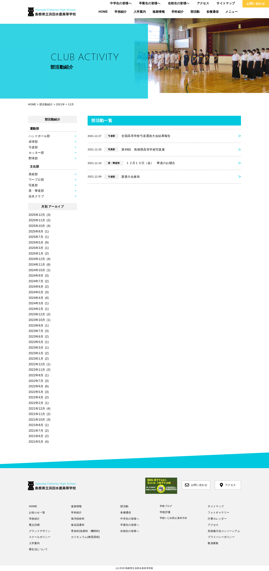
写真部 (33, 185)
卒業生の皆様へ (149, 3)
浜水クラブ (36, 196)
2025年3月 (36, 247)
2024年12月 (37, 259)
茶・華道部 (36, 190)
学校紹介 (121, 11)
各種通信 (212, 11)
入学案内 (140, 11)
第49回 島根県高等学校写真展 (126, 149)
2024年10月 (37, 270)
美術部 (33, 174)
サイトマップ (226, 3)
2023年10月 (37, 320)
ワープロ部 (36, 179)
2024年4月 (36, 297)
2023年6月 (36, 336)
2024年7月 (36, 281)
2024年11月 (37, 264)
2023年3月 (36, 347)
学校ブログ (166, 506)
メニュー (231, 11)
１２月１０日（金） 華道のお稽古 (131, 163)
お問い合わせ (256, 3)
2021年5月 (36, 441)
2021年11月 (37, 414)
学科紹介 (177, 11)
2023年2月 (36, 353)
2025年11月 (37, 220)
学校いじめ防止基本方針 (173, 518)
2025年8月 (36, 231)
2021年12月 (37, 408)
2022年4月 (36, 397)
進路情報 (158, 11)
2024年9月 (36, 275)
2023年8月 (36, 325)
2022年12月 (37, 364)
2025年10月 (37, 225)
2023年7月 (36, 331)
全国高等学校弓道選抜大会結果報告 (129, 136)
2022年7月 (36, 380)
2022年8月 (36, 375)
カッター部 (36, 152)
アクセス (203, 3)
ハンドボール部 (39, 136)
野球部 (33, 158)
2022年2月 (36, 403)
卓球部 (33, 141)
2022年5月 (36, 392)
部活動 (195, 11)
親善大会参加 (114, 176)
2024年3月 (36, 303)
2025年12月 (37, 214)
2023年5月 (36, 342)
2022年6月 (36, 386)
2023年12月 (37, 314)
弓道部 (33, 147)
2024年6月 (36, 286)
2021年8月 (36, 425)
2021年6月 (36, 436)
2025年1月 (36, 253)
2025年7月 (36, 236)
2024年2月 (36, 308)
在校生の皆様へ (178, 3)
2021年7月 (36, 430)
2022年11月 (37, 369)
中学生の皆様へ (121, 3)
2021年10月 (37, 419)
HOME (103, 11)
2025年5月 (36, 242)
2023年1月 (36, 358)
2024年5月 (36, 292)
